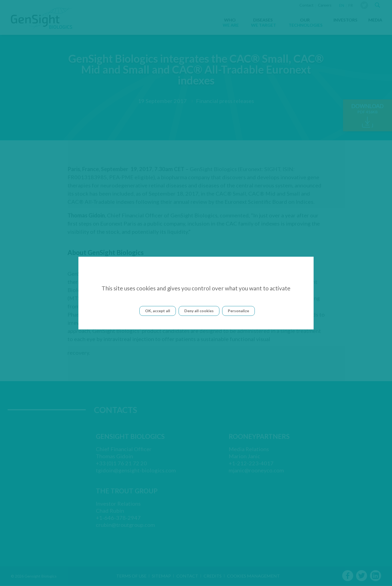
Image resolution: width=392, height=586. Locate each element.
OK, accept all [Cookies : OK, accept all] (157, 310)
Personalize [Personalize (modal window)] (238, 310)
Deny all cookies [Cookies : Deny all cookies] (199, 310)
